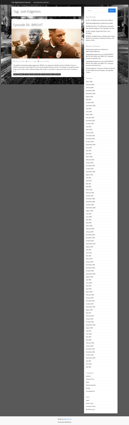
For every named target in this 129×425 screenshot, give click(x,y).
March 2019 (89, 259)
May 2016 (88, 337)
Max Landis (37, 74)
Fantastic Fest (90, 379)
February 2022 (90, 160)
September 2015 (90, 358)
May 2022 (88, 150)
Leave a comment (44, 61)
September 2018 (90, 274)
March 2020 (89, 226)
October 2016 (90, 322)
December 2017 (90, 301)
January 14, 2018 (18, 61)
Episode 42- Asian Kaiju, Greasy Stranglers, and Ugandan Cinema (100, 70)
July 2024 (88, 108)
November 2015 (90, 352)
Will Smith (57, 74)
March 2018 (89, 292)
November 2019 (90, 238)
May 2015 (88, 367)
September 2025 (90, 93)
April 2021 (88, 187)
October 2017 (90, 304)
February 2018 (90, 295)
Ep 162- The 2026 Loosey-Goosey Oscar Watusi (99, 20)
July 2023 (88, 126)
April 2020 (88, 223)
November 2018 (90, 268)
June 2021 (89, 181)
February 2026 (90, 84)
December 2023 (90, 120)
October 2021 (90, 169)
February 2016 (90, 343)
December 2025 (90, 90)
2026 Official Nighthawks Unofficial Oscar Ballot (99, 23)
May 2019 (88, 256)
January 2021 (89, 196)
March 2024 (89, 114)
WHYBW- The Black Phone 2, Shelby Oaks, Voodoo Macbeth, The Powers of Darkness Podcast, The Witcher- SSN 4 (100, 38)
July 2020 (88, 214)
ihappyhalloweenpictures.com (94, 54)
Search (112, 10)
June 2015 (89, 364)
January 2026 (89, 87)
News (87, 382)
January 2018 (89, 298)
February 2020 (90, 229)
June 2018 (89, 283)
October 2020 (90, 205)
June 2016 (89, 334)
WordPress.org (90, 409)
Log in (87, 400)
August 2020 (89, 211)
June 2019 (89, 253)
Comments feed (90, 406)
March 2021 (89, 190)
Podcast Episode (91, 385)
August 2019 (89, 247)
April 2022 (88, 154)
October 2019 (90, 241)
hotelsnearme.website (92, 49)
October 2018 (90, 271)
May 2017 (88, 313)
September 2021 (90, 172)
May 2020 (88, 220)
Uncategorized (90, 391)
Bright (15, 74)
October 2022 (90, 142)
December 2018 (90, 265)
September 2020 (90, 208)
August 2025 (89, 96)
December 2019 (90, 235)
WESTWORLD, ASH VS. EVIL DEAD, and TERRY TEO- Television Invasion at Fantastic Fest (100, 56)
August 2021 (89, 175)
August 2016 (89, 328)
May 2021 (88, 184)
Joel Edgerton (29, 74)
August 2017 (89, 310)
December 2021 (90, 165)
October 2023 (90, 123)
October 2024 (90, 102)
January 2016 (89, 346)
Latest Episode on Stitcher (41, 2)
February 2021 (90, 193)
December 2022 (90, 135)
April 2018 (88, 289)
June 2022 (89, 148)
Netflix (43, 74)
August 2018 (89, 277)
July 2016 (88, 331)
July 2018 (88, 280)
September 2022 (90, 144)
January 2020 (89, 232)
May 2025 (88, 99)
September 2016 (90, 325)
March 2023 (89, 129)
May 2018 (88, 286)
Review (88, 388)
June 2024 (89, 111)
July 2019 (88, 250)
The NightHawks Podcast (20, 2)
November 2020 (90, 202)
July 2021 (88, 178)
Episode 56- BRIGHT (28, 25)
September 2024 (90, 105)
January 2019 (89, 262)
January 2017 (89, 319)
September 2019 (90, 244)
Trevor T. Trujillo (31, 61)
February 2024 (90, 118)
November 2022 (90, 139)
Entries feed (89, 403)
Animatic (88, 376)
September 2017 (90, 307)
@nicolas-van (67, 419)
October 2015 (90, 355)
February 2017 (90, 316)
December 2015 (90, 349)
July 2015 (88, 361)
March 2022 (89, 157)
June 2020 (89, 217)
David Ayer (21, 74)
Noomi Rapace (49, 74)
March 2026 (89, 81)
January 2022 (89, 163)
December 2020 (90, 199)
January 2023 (89, 133)
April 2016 (88, 340)
